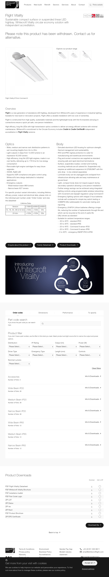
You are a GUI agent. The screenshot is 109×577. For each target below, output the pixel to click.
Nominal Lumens (14, 360)
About (73, 5)
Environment (44, 549)
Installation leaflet (14, 493)
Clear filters (96, 368)
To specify (92, 313)
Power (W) (83, 343)
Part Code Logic (13, 496)
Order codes (18, 313)
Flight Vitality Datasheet (16, 486)
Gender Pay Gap (66, 549)
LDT (8, 500)
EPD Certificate (12, 517)
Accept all (89, 563)
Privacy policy (24, 552)
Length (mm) (60, 352)
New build (38, 5)
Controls (82, 352)
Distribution (12, 343)
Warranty (22, 555)
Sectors (56, 5)
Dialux (9, 503)
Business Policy (45, 552)
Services (65, 5)
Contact (82, 5)
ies (8, 507)
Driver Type (12, 352)
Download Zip (93, 525)
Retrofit (47, 5)
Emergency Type (38, 352)
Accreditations (45, 555)
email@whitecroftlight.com (93, 552)
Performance (68, 313)
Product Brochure (14, 513)
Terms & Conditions (26, 549)
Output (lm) (59, 343)
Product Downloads (68, 245)
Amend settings (88, 569)
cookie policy (60, 570)
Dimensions (43, 313)
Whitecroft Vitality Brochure (18, 490)
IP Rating (35, 343)
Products (27, 5)
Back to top (53, 533)
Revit (9, 510)
